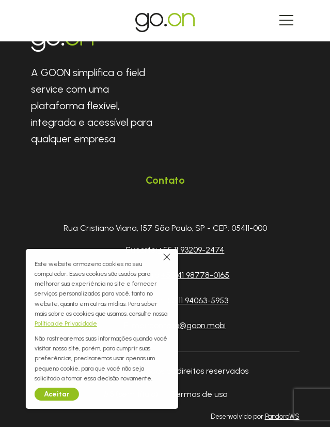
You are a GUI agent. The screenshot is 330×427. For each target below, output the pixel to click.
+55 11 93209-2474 (191, 250)
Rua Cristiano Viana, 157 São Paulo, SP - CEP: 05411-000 (165, 228)
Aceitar (24, 394)
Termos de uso (198, 394)
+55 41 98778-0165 (195, 275)
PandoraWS (282, 417)
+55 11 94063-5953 (195, 300)
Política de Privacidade (33, 323)
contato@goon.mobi (187, 325)
